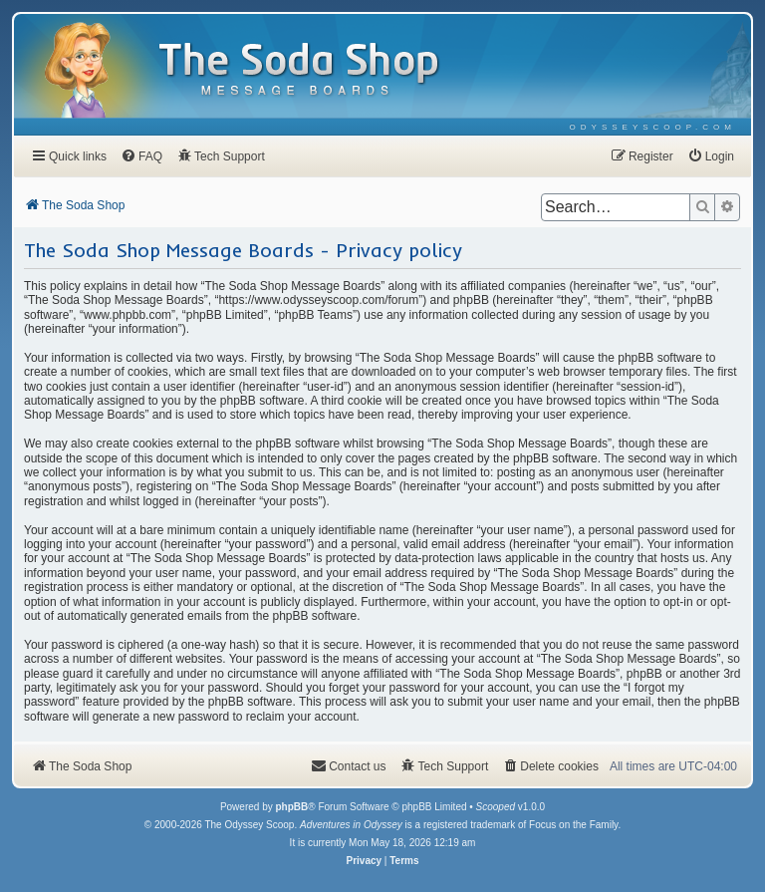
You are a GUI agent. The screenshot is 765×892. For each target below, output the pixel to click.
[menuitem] (653, 127)
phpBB (291, 806)
